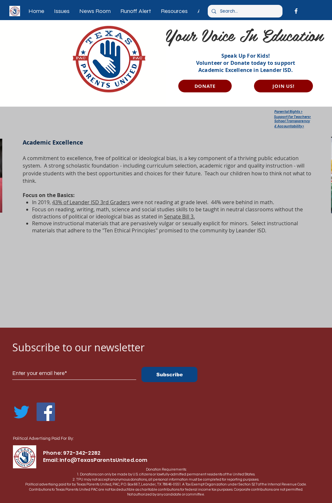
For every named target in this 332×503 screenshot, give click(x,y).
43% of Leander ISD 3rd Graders (91, 202)
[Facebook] (296, 11)
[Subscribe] (169, 374)
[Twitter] (21, 412)
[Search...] (244, 11)
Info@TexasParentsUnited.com (103, 460)
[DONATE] (205, 86)
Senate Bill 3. (179, 216)
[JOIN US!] (283, 86)
